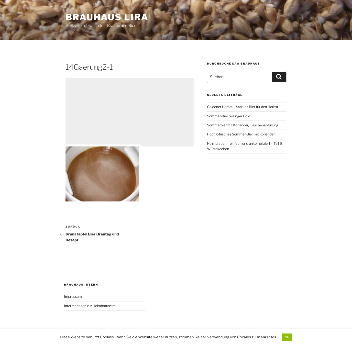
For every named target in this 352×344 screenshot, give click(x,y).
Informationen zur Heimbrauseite (90, 306)
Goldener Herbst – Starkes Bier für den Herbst (242, 107)
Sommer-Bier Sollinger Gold (228, 116)
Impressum (73, 296)
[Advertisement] (130, 112)
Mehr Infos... (268, 337)
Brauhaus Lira (107, 17)
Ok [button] (287, 337)
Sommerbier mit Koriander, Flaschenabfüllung (242, 125)
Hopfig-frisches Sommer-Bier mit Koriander (241, 134)
